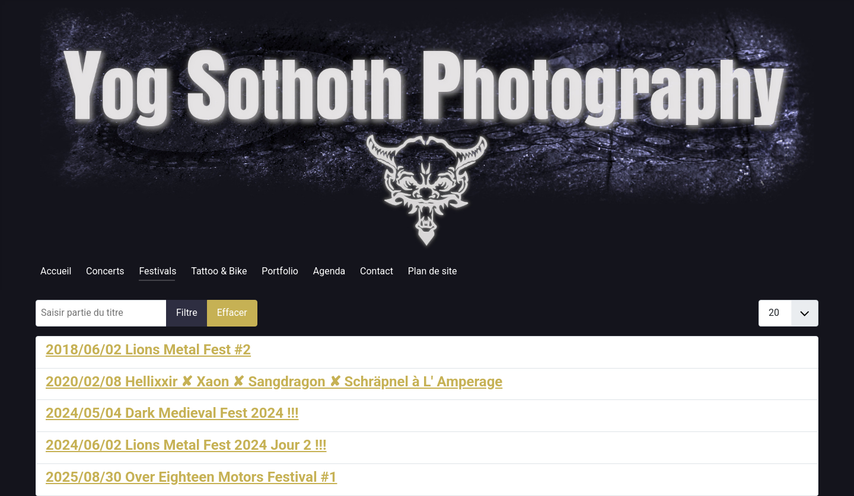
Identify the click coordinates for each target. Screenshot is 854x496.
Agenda (329, 271)
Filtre (186, 312)
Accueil (55, 271)
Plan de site (432, 271)
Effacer (232, 312)
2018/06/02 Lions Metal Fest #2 (148, 349)
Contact (376, 271)
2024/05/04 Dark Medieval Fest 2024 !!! (172, 413)
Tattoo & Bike (219, 271)
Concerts (105, 271)
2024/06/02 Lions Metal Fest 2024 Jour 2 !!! (186, 445)
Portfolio (280, 271)
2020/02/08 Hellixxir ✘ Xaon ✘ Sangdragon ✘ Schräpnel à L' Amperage (274, 381)
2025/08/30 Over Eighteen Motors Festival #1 (191, 477)
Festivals (157, 271)
